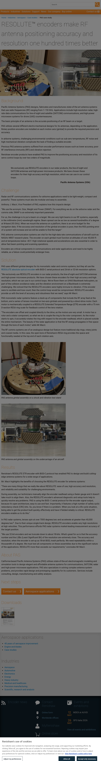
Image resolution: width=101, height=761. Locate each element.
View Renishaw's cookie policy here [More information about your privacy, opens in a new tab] (78, 756)
